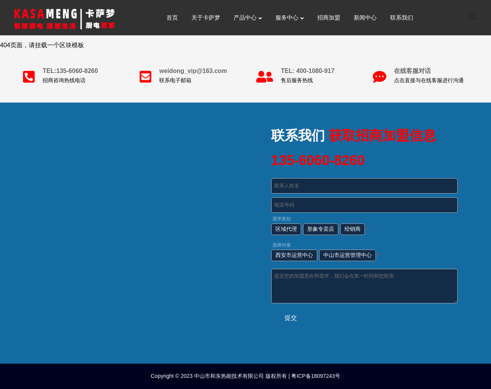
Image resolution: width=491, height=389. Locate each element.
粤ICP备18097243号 (315, 376)
